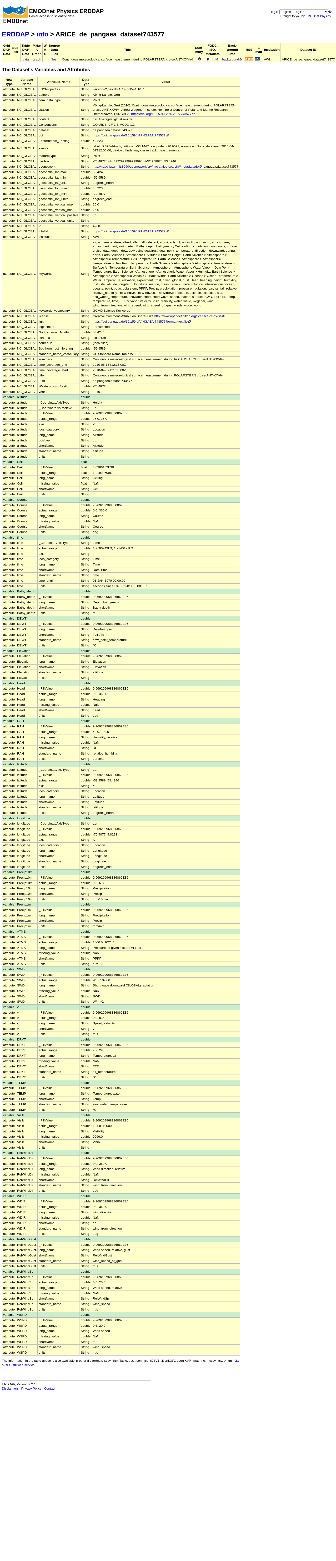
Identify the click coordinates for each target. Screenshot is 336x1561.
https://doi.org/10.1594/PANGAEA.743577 (163, 114)
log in (275, 12)
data (25, 59)
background (232, 59)
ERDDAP (15, 34)
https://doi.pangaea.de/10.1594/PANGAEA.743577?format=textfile (142, 321)
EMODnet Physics (318, 16)
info (42, 34)
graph (37, 59)
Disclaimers (10, 1388)
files (53, 59)
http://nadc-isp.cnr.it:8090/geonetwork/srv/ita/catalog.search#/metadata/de (148, 166)
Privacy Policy (31, 1388)
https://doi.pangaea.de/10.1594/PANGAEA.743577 (131, 135)
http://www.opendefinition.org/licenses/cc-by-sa (190, 316)
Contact (49, 1388)
